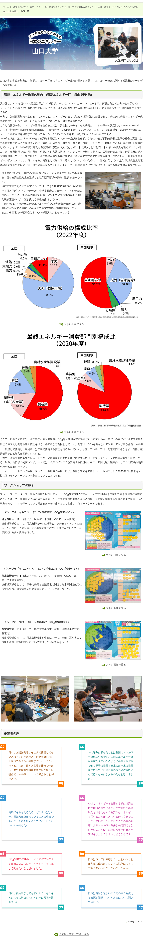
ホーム (6, 7)
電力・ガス (35, 7)
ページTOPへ (135, 921)
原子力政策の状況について (81, 7)
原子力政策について (54, 7)
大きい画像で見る (74, 324)
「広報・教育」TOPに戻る (74, 934)
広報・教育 (103, 7)
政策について (19, 7)
